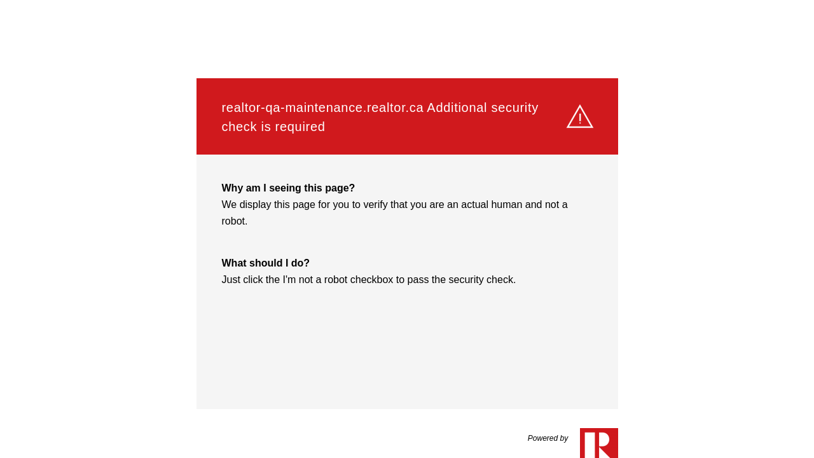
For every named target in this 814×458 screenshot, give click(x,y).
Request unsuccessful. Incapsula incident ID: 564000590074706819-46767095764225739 (407, 229)
